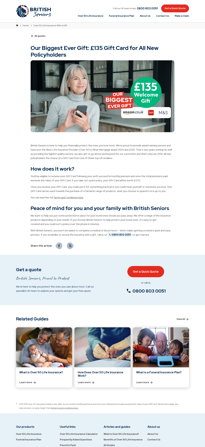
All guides (38, 36)
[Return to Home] (17, 25)
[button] (33, 11)
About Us (145, 15)
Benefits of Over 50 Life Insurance (123, 439)
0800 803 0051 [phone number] (149, 291)
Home (26, 25)
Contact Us (162, 15)
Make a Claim (182, 15)
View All (182, 319)
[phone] (147, 8)
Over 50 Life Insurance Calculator (79, 434)
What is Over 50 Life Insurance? (121, 434)
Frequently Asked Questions (76, 439)
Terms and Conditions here (68, 197)
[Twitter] (70, 245)
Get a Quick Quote (175, 8)
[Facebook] (58, 245)
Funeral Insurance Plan (121, 15)
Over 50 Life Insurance (90, 15)
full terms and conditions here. (65, 408)
